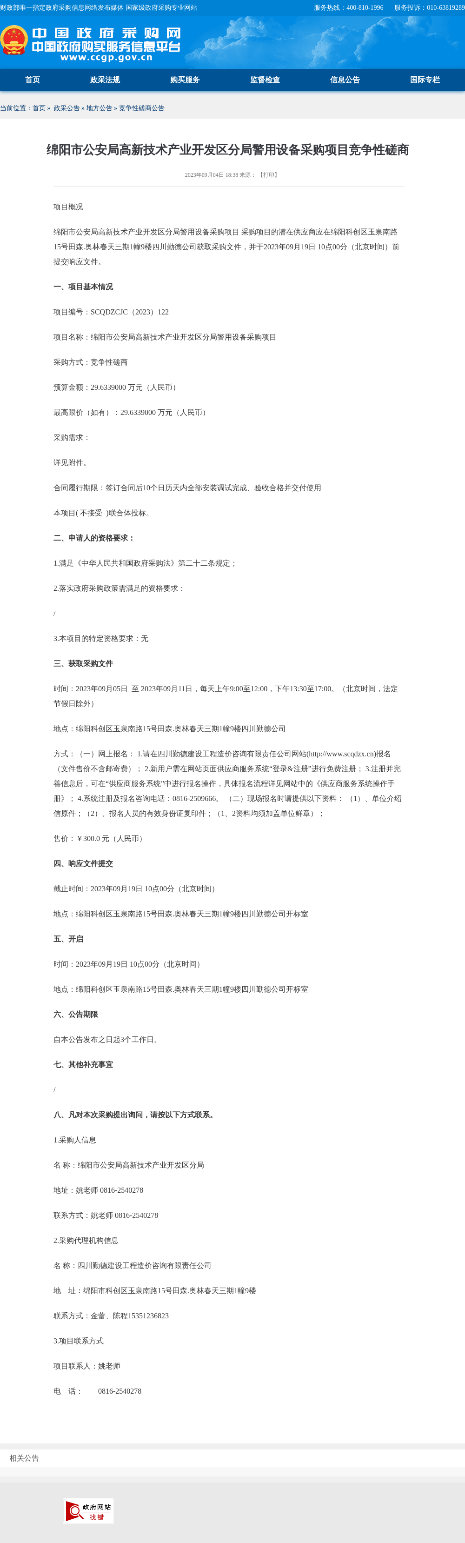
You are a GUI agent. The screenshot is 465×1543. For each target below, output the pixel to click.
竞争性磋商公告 (142, 108)
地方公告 (99, 108)
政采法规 (105, 80)
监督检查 (265, 80)
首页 (32, 80)
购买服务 (185, 80)
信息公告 (345, 80)
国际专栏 (425, 80)
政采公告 (67, 108)
